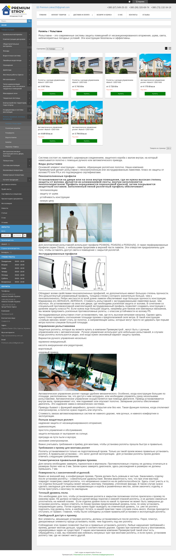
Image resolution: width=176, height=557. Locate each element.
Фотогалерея (6, 203)
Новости (4, 208)
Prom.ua (98, 552)
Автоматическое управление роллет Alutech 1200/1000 (153, 81)
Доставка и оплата (8, 184)
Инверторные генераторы (13, 175)
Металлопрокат (9, 79)
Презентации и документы (12, 199)
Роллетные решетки (13, 128)
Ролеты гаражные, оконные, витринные (14, 118)
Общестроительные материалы (11, 45)
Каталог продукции (10, 180)
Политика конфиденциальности (103, 555)
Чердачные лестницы (11, 98)
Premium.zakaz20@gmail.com (12, 343)
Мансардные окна (10, 93)
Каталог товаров (58, 15)
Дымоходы (7, 70)
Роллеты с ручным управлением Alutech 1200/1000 (51, 81)
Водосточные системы (12, 56)
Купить (52, 94)
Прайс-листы (6, 189)
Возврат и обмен (104, 15)
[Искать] (29, 21)
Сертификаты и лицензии (11, 194)
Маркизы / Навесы (12, 147)
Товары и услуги (7, 30)
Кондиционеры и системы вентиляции (13, 111)
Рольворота (10, 133)
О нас (3, 218)
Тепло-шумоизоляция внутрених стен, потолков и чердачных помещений (14, 86)
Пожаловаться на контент (82, 555)
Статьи (4, 213)
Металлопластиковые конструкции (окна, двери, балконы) (13, 153)
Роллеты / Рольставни (13, 124)
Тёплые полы (8, 160)
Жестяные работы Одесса (13, 75)
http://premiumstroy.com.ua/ (12, 335)
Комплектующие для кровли (14, 39)
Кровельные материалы (12, 34)
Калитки (8, 142)
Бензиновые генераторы (13, 170)
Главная (42, 15)
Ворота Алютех (11, 137)
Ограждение (8, 65)
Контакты (133, 15)
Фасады (6, 51)
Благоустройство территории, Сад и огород (15, 104)
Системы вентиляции (11, 165)
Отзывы (4, 222)
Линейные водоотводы (12, 60)
